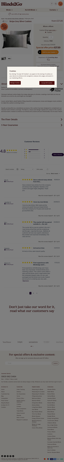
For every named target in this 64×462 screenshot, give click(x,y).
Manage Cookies (15, 82)
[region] (32, 77)
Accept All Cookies (47, 83)
